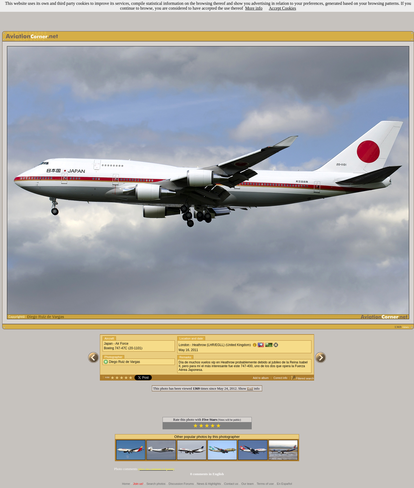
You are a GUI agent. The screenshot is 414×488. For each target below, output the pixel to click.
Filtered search (302, 378)
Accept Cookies (282, 8)
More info (253, 8)
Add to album (261, 378)
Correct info (280, 378)
